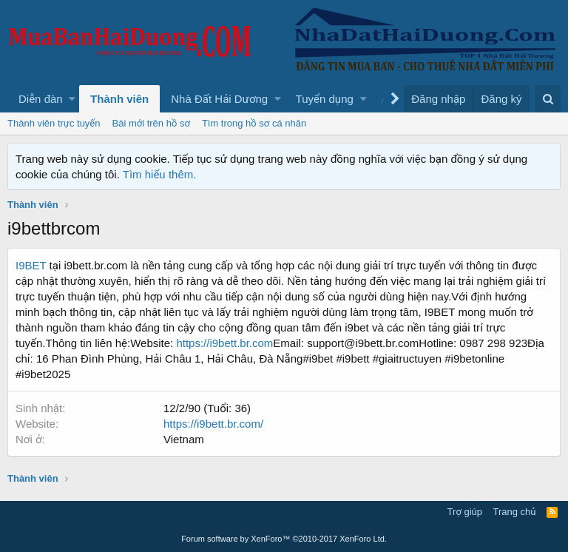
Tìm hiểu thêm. (160, 174)
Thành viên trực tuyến (54, 123)
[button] (72, 98)
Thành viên (119, 98)
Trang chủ (514, 511)
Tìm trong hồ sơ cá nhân (254, 123)
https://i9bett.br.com (224, 343)
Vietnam (183, 439)
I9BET (31, 265)
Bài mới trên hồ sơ (151, 123)
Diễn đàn (40, 98)
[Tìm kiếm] (548, 98)
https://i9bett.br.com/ (213, 423)
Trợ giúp (464, 511)
